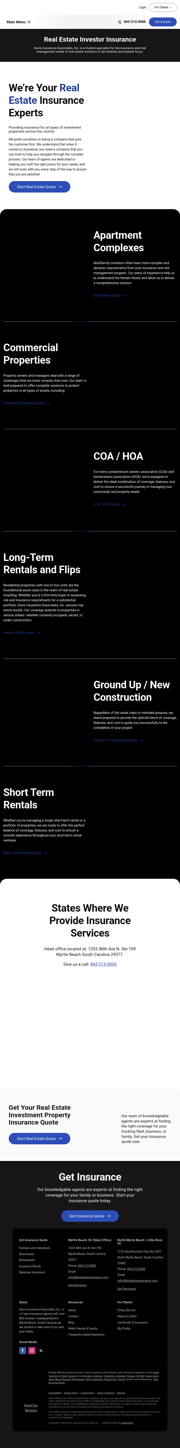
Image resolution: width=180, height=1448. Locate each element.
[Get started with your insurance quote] (90, 1216)
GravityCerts (127, 1423)
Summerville (110, 1379)
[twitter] (41, 1350)
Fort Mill (140, 1376)
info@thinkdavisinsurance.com (88, 1277)
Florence (131, 1376)
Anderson (98, 1376)
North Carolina (69, 1376)
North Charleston (94, 1379)
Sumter (121, 1379)
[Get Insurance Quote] (163, 21)
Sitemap (121, 1393)
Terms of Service (105, 1393)
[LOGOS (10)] (31, 1378)
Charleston (109, 1376)
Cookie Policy (87, 1393)
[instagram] (31, 1350)
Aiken (89, 1376)
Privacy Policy (71, 1393)
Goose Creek (151, 1376)
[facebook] (22, 1350)
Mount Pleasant (63, 1379)
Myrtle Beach (78, 1379)
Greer (51, 1379)
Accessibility (54, 1393)
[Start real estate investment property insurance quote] (39, 187)
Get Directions (77, 1285)
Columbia (120, 1376)
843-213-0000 (103, 964)
